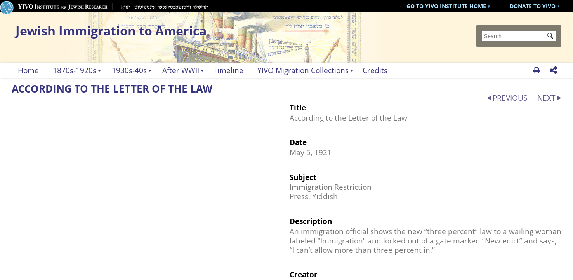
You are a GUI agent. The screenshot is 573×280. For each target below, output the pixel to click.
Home (28, 70)
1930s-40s (129, 70)
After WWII (180, 70)
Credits (375, 70)
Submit (552, 36)
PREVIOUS (510, 98)
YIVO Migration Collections (303, 70)
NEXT (546, 98)
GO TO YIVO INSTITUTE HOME (446, 6)
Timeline (228, 70)
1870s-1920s (74, 70)
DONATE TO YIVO (533, 6)
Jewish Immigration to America (111, 30)
